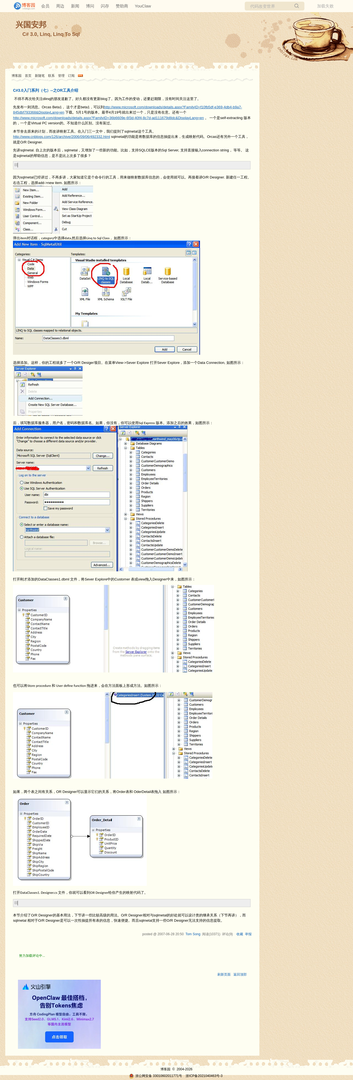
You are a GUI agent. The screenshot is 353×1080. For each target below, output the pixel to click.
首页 (28, 76)
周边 (60, 6)
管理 (61, 76)
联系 (51, 76)
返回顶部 (240, 974)
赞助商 (122, 6)
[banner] (22, 6)
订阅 (71, 76)
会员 (45, 6)
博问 (90, 6)
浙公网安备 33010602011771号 (155, 1076)
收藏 (239, 934)
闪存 (105, 6)
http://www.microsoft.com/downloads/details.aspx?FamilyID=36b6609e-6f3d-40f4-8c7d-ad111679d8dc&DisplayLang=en (108, 118)
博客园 (17, 76)
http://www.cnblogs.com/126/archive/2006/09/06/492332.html (61, 137)
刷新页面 (224, 974)
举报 (248, 934)
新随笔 (40, 76)
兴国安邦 (30, 24)
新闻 (75, 6)
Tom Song (192, 934)
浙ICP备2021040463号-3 (204, 1076)
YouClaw (143, 6)
